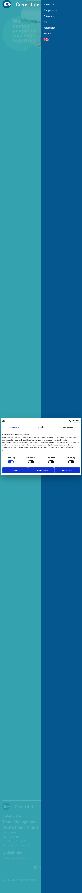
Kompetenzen (51, 10)
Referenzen (50, 27)
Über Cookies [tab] (68, 427)
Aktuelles (48, 33)
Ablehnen (14, 470)
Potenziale (49, 4)
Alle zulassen (67, 470)
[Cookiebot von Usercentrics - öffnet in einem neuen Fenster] (71, 421)
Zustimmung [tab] (14, 427)
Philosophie (50, 15)
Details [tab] (41, 427)
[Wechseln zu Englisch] (61, 39)
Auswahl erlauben (41, 470)
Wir (45, 21)
